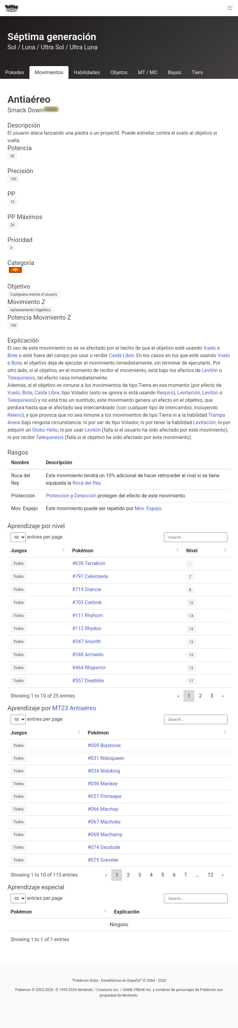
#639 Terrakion (88, 563)
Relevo (14, 415)
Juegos (19, 551)
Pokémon (82, 551)
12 (210, 875)
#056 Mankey (102, 784)
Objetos (119, 72)
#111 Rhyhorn (87, 615)
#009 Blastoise (104, 745)
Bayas (174, 72)
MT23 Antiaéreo (74, 708)
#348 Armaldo (88, 655)
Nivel (191, 551)
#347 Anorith (86, 641)
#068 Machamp (105, 834)
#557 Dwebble (88, 681)
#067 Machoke (104, 822)
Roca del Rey (86, 483)
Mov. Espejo (148, 508)
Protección (58, 496)
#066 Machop (103, 809)
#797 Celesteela (90, 576)
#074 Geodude (104, 847)
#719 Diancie (86, 589)
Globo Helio (45, 430)
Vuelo (209, 348)
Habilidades (87, 72)
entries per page (37, 537)
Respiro (165, 393)
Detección (85, 496)
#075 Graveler (103, 860)
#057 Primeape (104, 796)
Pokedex (14, 72)
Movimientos (49, 72)
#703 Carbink (87, 602)
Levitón (210, 370)
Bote (12, 355)
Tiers (197, 72)
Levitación (189, 393)
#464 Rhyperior (89, 668)
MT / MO (147, 72)
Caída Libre (121, 355)
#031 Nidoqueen (106, 758)
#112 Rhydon (86, 628)
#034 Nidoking (104, 771)
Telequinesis (21, 378)
